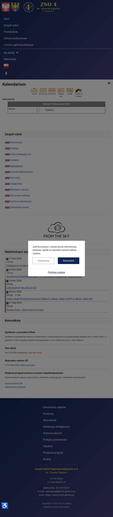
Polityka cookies (56, 272)
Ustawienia (43, 260)
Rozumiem (68, 260)
